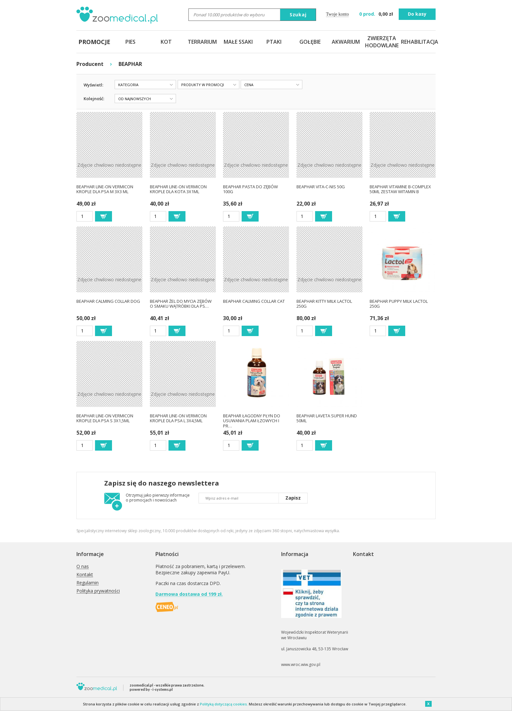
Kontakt (84, 574)
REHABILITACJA (417, 41)
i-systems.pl (162, 689)
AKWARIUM (346, 41)
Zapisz (293, 498)
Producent (90, 64)
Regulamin (87, 582)
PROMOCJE (94, 42)
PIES (130, 41)
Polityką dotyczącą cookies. (224, 704)
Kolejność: (94, 98)
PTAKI (273, 41)
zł (376, 14)
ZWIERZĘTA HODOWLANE (381, 42)
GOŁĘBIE (310, 41)
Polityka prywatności (98, 591)
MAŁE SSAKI (238, 41)
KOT (166, 41)
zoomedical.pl (141, 685)
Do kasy (417, 14)
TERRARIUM (202, 41)
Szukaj (298, 14)
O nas (82, 566)
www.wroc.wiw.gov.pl (300, 664)
